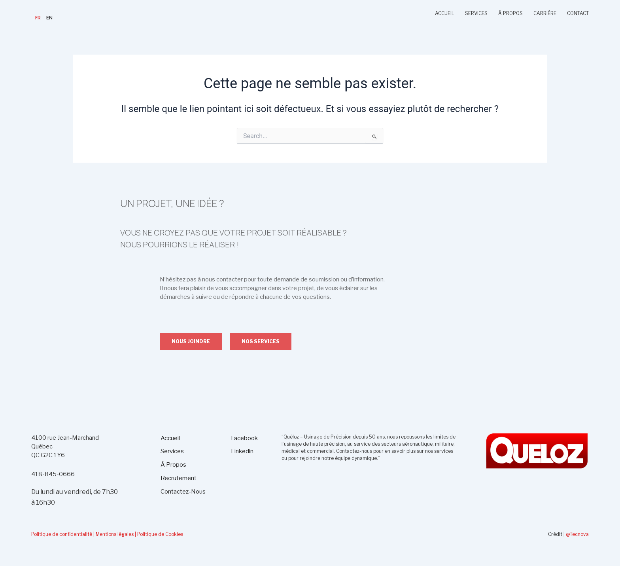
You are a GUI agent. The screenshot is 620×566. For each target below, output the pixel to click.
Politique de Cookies (160, 534)
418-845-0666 (53, 474)
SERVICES (476, 13)
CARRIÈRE (544, 13)
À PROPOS (510, 13)
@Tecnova (577, 534)
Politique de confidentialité (61, 534)
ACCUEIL (444, 13)
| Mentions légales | (114, 534)
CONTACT (578, 13)
